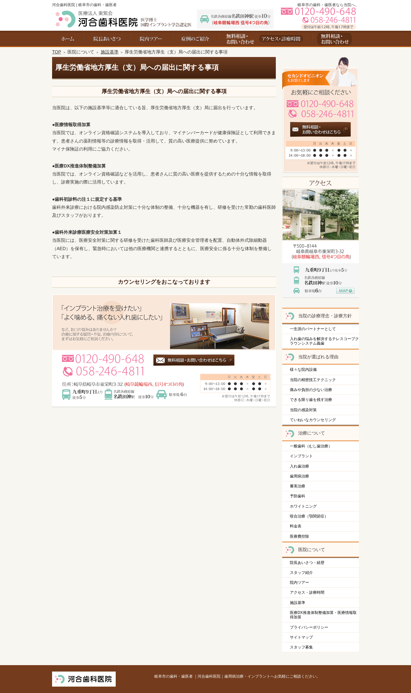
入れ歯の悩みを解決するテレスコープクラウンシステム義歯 (324, 341)
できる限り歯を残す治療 (311, 399)
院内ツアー (299, 582)
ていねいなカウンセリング (313, 420)
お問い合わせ (237, 39)
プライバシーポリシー (309, 627)
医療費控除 (299, 536)
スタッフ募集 (301, 647)
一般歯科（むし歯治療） (311, 446)
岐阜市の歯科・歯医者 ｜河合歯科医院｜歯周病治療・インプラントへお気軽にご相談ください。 (237, 676)
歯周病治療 (299, 476)
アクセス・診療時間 (307, 592)
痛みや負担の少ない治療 (311, 389)
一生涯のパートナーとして (313, 329)
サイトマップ (301, 637)
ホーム (68, 39)
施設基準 (297, 602)
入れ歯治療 (299, 466)
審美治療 (297, 486)
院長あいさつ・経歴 (307, 562)
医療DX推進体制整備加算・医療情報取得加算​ (323, 614)
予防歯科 (297, 496)
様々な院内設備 (303, 369)
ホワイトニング (303, 506)
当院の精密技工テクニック (313, 380)
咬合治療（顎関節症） (309, 516)
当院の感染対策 (303, 410)
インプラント (301, 456)
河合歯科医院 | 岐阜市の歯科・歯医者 (84, 5)
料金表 (295, 526)
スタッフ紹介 (301, 572)
